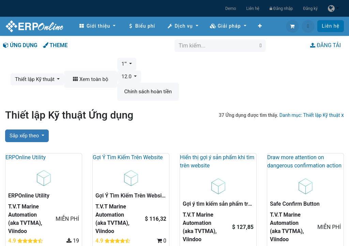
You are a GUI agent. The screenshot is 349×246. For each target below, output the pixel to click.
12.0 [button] (127, 76)
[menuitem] (97, 26)
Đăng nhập (281, 8)
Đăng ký (310, 8)
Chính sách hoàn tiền (148, 91)
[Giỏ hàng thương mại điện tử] (292, 26)
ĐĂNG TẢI (325, 45)
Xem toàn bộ (90, 79)
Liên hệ (252, 8)
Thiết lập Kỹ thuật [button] (35, 79)
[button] (308, 26)
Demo (230, 8)
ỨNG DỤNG (20, 45)
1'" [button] (125, 64)
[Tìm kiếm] (260, 45)
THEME (55, 45)
